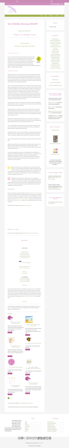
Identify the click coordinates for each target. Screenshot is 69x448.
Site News (27, 429)
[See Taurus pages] (22, 440)
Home (26, 421)
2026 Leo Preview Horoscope (24, 266)
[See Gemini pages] (25, 440)
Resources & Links (55, 66)
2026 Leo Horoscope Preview (33, 325)
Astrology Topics (55, 63)
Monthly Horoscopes (51, 426)
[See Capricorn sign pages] (44, 440)
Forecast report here (27, 205)
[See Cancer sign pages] (27, 440)
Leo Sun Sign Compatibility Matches (33, 368)
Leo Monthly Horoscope (24, 253)
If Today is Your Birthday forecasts (55, 85)
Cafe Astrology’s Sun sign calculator (29, 296)
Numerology (24, 285)
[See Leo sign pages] (30, 440)
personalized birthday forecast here (15, 200)
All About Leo (24, 271)
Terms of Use (27, 426)
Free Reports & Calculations (55, 68)
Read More (10, 332)
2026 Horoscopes (55, 79)
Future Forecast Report (26, 262)
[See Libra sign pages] (35, 440)
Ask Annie (55, 48)
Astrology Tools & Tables (55, 60)
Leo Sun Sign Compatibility (24, 278)
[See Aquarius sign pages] (47, 440)
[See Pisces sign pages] (50, 440)
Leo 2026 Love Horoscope (15, 346)
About (26, 423)
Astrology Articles (55, 45)
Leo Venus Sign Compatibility (24, 281)
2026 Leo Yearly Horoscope (16, 323)
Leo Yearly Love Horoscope (24, 254)
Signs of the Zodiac (55, 51)
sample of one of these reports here (22, 198)
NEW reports (56, 115)
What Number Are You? (55, 154)
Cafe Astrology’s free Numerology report (31, 233)
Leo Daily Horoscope (24, 251)
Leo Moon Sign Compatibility (24, 279)
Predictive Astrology (55, 58)
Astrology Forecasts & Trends (55, 43)
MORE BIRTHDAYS (24, 31)
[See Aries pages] (19, 440)
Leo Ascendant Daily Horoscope (24, 256)
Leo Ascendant (24, 273)
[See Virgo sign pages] (33, 440)
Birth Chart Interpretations (55, 40)
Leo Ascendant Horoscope (33, 383)
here (57, 164)
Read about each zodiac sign (55, 143)
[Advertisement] (24, 221)
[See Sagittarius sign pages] (41, 440)
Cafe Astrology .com (15, 9)
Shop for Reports (50, 421)
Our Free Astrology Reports (55, 82)
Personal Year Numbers (29, 403)
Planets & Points (55, 52)
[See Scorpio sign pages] (38, 440)
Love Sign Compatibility (55, 54)
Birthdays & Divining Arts (55, 55)
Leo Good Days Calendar (24, 257)
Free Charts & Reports (51, 423)
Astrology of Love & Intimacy (55, 46)
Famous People (55, 49)
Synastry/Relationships (55, 57)
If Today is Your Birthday (14, 229)
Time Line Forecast (53, 102)
